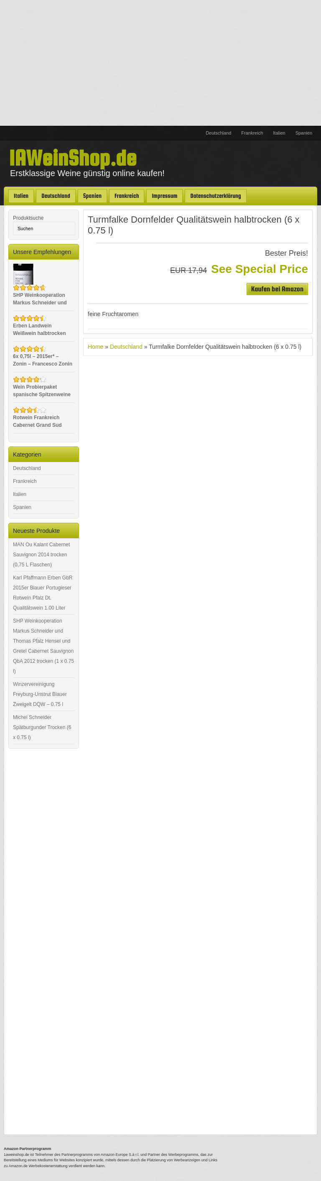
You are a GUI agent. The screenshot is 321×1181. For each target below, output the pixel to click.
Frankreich (252, 132)
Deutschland (218, 132)
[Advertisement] (160, 63)
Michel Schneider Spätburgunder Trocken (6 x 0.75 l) (42, 727)
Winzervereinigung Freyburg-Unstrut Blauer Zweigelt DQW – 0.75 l (40, 694)
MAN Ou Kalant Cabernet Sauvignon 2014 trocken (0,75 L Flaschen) (41, 555)
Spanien (304, 132)
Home (95, 346)
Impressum (164, 195)
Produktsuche (28, 218)
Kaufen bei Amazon (277, 289)
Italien (279, 132)
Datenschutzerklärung (215, 195)
